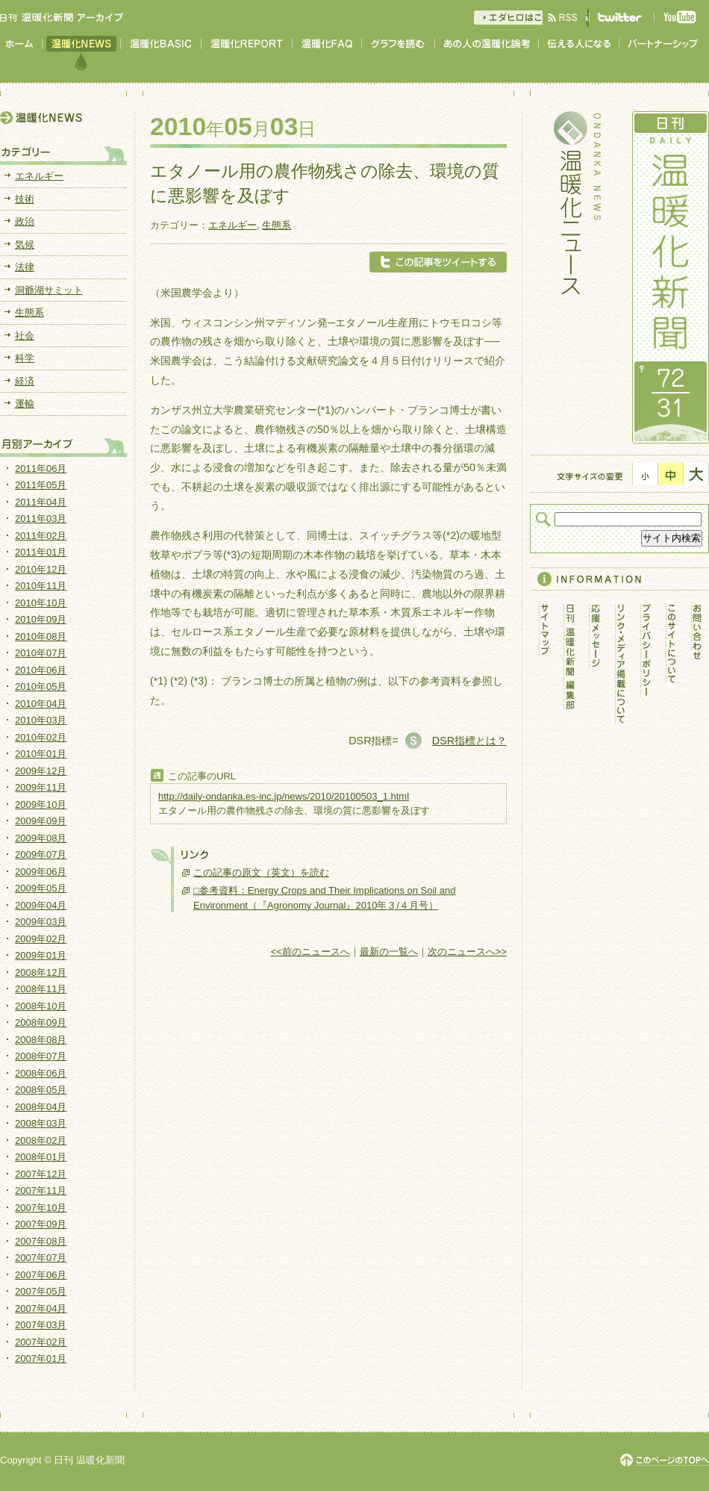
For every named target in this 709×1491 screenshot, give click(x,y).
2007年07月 (40, 1257)
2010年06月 (40, 670)
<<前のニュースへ (310, 951)
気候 (24, 244)
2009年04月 (40, 905)
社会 (24, 335)
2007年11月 (40, 1190)
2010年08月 (40, 636)
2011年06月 (40, 468)
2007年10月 (40, 1207)
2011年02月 (40, 535)
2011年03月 (40, 518)
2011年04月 (40, 502)
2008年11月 (40, 988)
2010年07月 (40, 653)
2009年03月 (40, 921)
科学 (24, 358)
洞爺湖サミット (49, 290)
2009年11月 (40, 787)
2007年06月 (40, 1274)
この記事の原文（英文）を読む (261, 872)
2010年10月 (40, 602)
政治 (24, 221)
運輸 (24, 403)
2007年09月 (40, 1224)
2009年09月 (40, 821)
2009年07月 (40, 854)
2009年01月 (40, 955)
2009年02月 (40, 938)
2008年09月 (40, 1022)
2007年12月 (40, 1174)
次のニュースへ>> (467, 951)
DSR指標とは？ (469, 741)
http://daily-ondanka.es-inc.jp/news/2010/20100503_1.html (283, 796)
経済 (24, 381)
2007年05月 (40, 1291)
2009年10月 (40, 804)
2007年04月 (40, 1308)
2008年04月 (40, 1106)
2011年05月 (40, 485)
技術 (24, 199)
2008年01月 (40, 1156)
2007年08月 (40, 1241)
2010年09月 (40, 619)
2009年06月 (40, 871)
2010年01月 (40, 753)
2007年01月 (40, 1358)
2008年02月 (40, 1140)
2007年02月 (40, 1342)
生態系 (276, 225)
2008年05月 (40, 1089)
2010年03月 (40, 720)
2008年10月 (40, 1006)
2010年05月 (40, 686)
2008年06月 (40, 1073)
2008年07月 (40, 1056)
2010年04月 (40, 703)
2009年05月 (40, 888)
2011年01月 (40, 552)
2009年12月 (40, 770)
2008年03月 (40, 1123)
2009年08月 (40, 838)
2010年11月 (40, 585)
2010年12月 (40, 569)
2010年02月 (40, 737)
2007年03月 (40, 1324)
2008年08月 (40, 1039)
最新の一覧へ (389, 951)
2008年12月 (40, 972)
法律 (24, 267)
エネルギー (232, 225)
